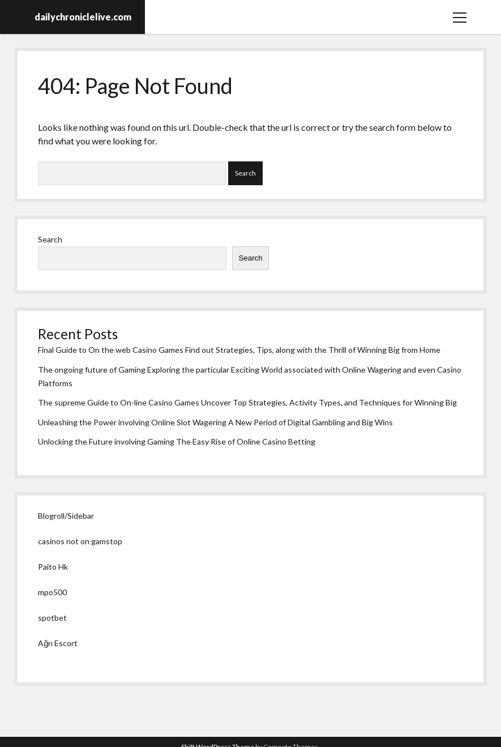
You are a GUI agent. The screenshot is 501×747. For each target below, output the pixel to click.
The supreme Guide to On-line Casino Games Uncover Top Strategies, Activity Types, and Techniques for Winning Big (247, 402)
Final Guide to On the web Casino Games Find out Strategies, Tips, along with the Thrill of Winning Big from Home (239, 350)
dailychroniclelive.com (83, 16)
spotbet (52, 617)
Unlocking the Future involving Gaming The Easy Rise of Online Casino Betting (176, 441)
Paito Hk (53, 566)
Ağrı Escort (58, 643)
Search (50, 239)
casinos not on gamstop (80, 541)
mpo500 (52, 592)
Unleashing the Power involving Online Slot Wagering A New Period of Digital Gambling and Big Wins (215, 422)
